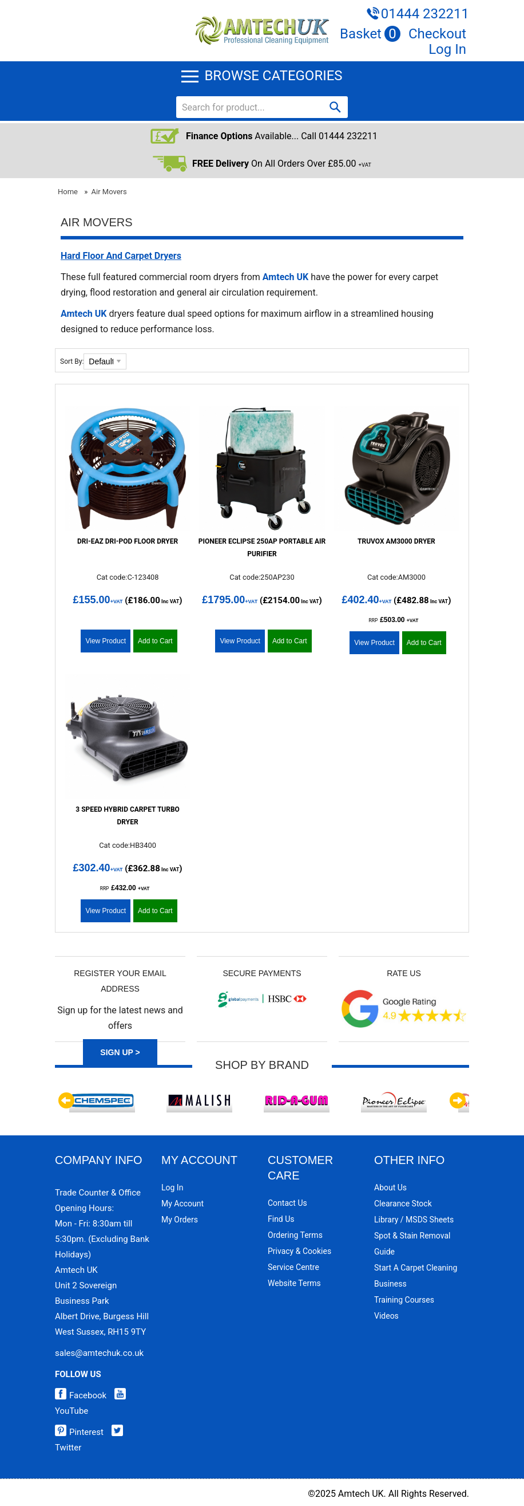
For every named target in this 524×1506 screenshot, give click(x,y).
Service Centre (293, 1267)
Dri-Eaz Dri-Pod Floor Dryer (127, 541)
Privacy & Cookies (299, 1251)
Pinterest (79, 1432)
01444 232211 (425, 14)
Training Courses (404, 1299)
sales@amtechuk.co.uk (99, 1353)
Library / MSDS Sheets (414, 1219)
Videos (386, 1315)
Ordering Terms (295, 1235)
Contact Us (287, 1203)
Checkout (437, 34)
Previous (66, 1100)
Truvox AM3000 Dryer (396, 541)
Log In (447, 49)
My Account (182, 1203)
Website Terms (294, 1283)
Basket (370, 34)
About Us (390, 1187)
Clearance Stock (403, 1203)
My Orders (179, 1219)
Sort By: (72, 361)
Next (458, 1100)
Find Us (281, 1219)
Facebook (80, 1395)
